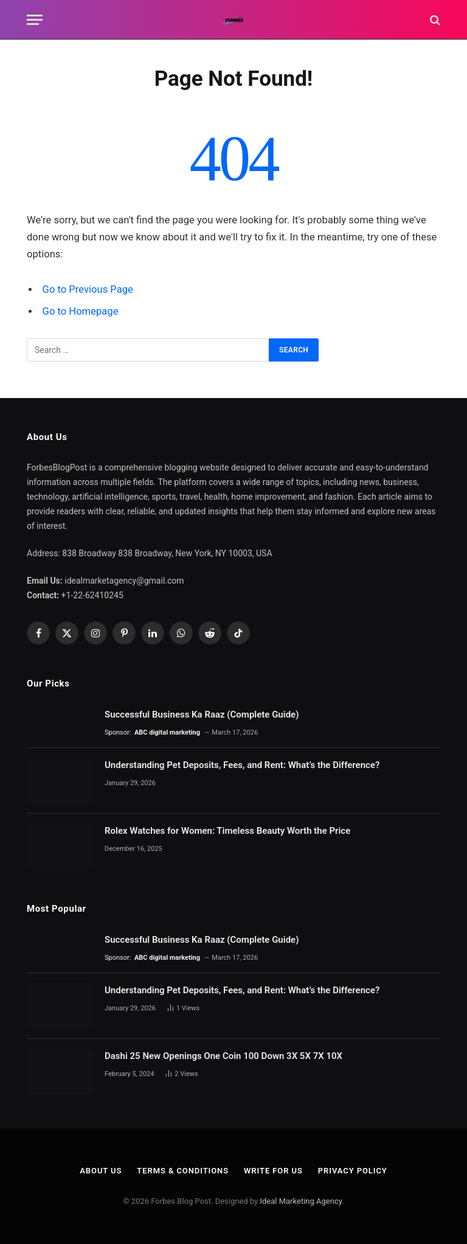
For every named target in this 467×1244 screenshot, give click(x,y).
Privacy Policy (352, 1170)
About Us (101, 1170)
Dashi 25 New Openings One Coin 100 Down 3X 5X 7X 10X (225, 1055)
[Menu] (35, 19)
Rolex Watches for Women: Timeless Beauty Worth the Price (227, 830)
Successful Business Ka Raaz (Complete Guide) (202, 714)
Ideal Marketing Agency (301, 1201)
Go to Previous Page (88, 289)
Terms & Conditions (183, 1170)
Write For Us (273, 1170)
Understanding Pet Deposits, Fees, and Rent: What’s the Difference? (242, 765)
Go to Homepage (81, 311)
